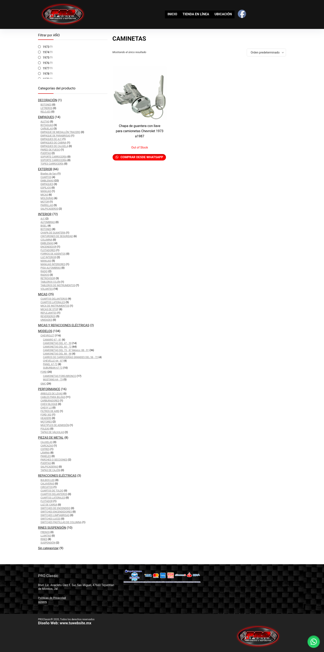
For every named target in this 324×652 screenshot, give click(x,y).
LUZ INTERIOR (48, 257)
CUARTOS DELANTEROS (53, 298)
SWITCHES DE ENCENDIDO (55, 508)
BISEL (43, 225)
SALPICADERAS (49, 466)
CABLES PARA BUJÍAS (52, 397)
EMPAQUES (46, 117)
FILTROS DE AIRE (49, 411)
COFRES (45, 449)
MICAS (44, 194)
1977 (46, 68)
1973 (46, 47)
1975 (46, 57)
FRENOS (45, 532)
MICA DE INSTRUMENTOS (54, 305)
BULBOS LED (47, 480)
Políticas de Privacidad (52, 597)
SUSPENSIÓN (47, 542)
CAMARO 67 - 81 (52, 339)
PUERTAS (45, 153)
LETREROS (46, 108)
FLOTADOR (46, 501)
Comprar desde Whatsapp (141, 157)
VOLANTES (46, 288)
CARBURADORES (49, 400)
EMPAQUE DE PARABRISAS (55, 135)
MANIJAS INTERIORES (53, 264)
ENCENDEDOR (48, 246)
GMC (43, 383)
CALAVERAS (47, 483)
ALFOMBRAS (47, 222)
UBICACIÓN (223, 14)
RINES (43, 539)
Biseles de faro (48, 173)
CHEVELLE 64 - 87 (53, 360)
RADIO (44, 271)
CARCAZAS (46, 445)
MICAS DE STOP (49, 309)
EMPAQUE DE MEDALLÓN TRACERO (60, 132)
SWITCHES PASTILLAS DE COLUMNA (61, 522)
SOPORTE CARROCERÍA (53, 156)
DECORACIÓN (47, 100)
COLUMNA (46, 239)
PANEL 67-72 (50, 364)
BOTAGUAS (46, 125)
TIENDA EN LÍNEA (196, 14)
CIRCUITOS (46, 487)
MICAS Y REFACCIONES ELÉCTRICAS (63, 325)
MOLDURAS (47, 198)
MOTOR (44, 201)
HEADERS (45, 418)
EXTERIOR (45, 169)
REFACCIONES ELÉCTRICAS (57, 475)
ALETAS (44, 121)
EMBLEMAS (47, 180)
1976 (46, 63)
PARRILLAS (46, 205)
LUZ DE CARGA (48, 504)
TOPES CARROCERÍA (52, 163)
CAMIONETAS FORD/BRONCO (59, 376)
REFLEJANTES (48, 312)
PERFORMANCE (49, 389)
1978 (46, 73)
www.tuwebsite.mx (75, 623)
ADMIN (42, 601)
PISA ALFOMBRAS (50, 267)
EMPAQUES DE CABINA (53, 142)
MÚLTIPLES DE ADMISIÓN (54, 425)
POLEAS (45, 428)
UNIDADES (46, 319)
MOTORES (46, 421)
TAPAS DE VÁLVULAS (52, 432)
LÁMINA (45, 452)
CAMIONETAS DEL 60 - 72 (57, 346)
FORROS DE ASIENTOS (53, 253)
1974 (46, 52)
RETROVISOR (47, 278)
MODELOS (45, 331)
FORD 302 (45, 414)
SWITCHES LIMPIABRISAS (54, 515)
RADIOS (44, 274)
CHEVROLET (47, 335)
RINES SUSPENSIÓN (52, 528)
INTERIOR (44, 214)
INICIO (172, 14)
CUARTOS (45, 177)
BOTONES (45, 104)
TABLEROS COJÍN (50, 281)
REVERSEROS (48, 316)
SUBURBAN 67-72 (53, 367)
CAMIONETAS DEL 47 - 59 (57, 343)
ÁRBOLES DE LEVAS (51, 393)
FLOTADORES (48, 250)
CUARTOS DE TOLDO (51, 490)
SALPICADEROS (49, 208)
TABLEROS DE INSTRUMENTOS (57, 285)
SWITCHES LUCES (50, 518)
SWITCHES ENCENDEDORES (56, 511)
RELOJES (45, 111)
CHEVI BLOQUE (48, 404)
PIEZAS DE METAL (51, 437)
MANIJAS (45, 191)
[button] (313, 641)
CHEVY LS (46, 407)
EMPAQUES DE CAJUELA (54, 146)
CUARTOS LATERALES (52, 302)
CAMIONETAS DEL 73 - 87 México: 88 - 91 (66, 350)
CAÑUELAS (46, 128)
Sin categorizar (48, 548)
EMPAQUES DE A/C (51, 139)
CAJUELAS (46, 442)
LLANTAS (45, 535)
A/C (42, 218)
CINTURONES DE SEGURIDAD (56, 236)
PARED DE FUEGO (50, 149)
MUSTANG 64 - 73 (53, 379)
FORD (43, 372)
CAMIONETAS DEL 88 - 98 (57, 353)
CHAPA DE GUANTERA (53, 232)
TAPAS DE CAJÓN (50, 470)
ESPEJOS (45, 187)
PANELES (45, 456)
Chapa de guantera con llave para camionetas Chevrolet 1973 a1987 (139, 131)
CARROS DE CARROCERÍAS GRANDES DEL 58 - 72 (70, 357)
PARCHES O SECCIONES (53, 459)
